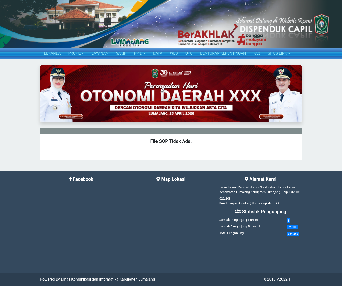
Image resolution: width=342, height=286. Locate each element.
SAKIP (121, 53)
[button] (44, 93)
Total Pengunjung (231, 233)
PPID (140, 53)
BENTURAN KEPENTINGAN (223, 53)
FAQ (257, 53)
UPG (189, 53)
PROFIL (76, 53)
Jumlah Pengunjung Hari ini (238, 220)
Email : (224, 203)
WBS (174, 53)
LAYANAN (100, 53)
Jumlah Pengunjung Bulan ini (239, 226)
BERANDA (52, 53)
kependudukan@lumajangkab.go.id (254, 203)
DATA (157, 53)
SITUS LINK (279, 53)
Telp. (285, 192)
